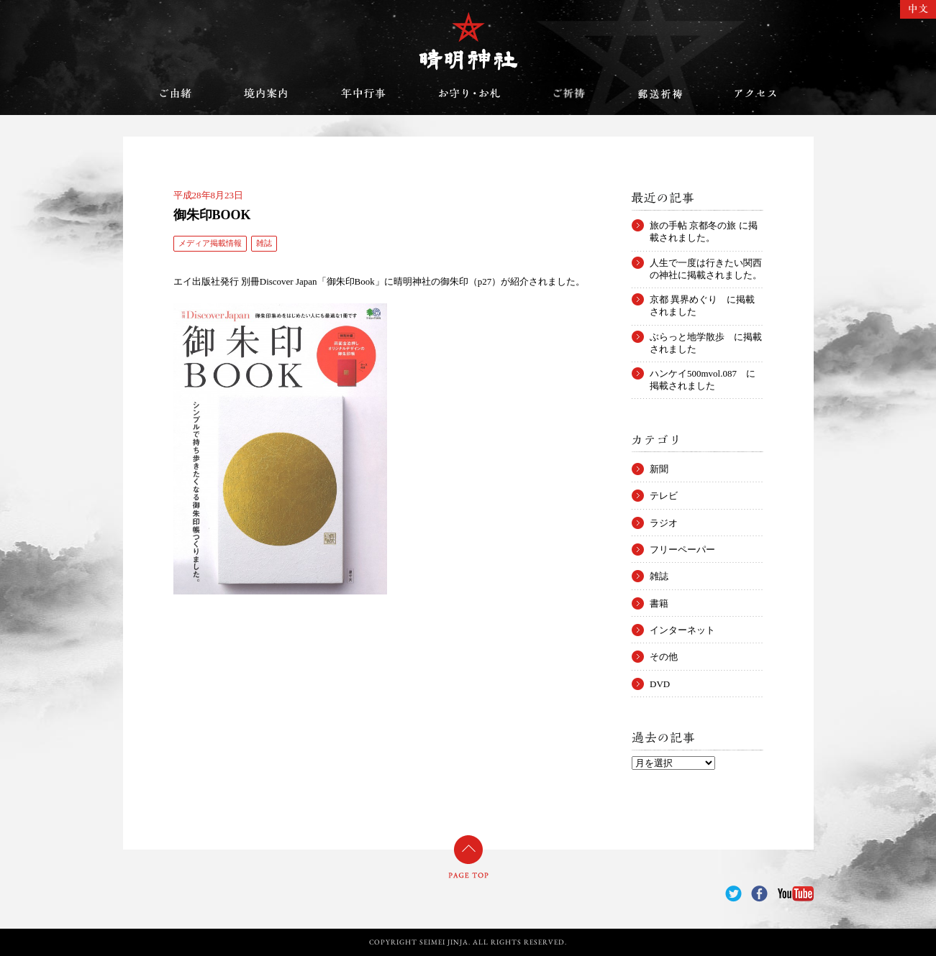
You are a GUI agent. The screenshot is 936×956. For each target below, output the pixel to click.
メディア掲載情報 (210, 243)
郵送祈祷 (659, 93)
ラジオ (664, 523)
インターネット (682, 630)
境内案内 (266, 93)
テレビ (664, 495)
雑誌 (264, 243)
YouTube (796, 894)
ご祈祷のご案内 (569, 93)
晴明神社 (468, 41)
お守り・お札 (470, 93)
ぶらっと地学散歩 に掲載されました (706, 337)
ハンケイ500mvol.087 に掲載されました (702, 374)
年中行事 (363, 93)
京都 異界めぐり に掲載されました (702, 299)
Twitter (733, 894)
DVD (660, 684)
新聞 (659, 469)
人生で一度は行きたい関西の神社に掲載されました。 (706, 263)
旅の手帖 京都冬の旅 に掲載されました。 (704, 225)
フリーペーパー (682, 549)
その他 (664, 656)
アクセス (755, 93)
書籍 (659, 603)
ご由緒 (176, 93)
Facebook (759, 894)
